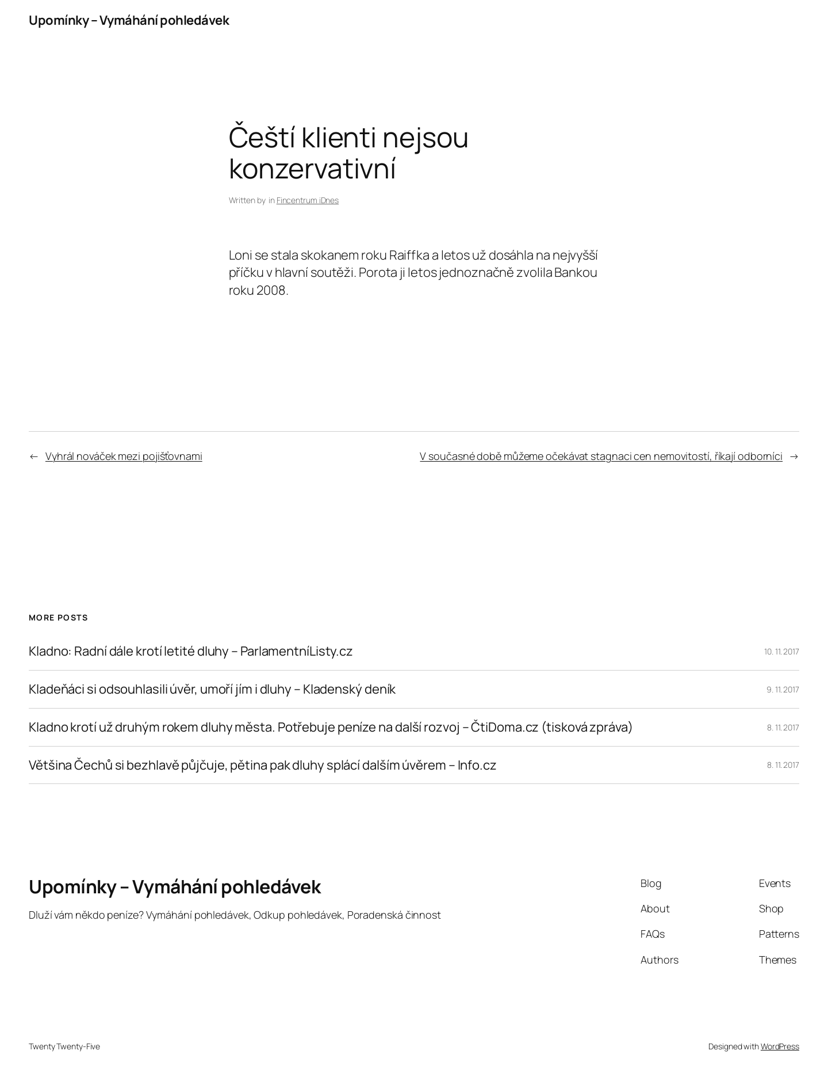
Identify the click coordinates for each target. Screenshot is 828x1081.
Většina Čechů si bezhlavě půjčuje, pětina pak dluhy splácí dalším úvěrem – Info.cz (263, 765)
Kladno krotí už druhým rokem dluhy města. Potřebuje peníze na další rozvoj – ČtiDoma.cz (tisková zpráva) (331, 727)
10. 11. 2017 (781, 651)
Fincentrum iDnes (308, 200)
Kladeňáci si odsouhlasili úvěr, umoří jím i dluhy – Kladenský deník (212, 689)
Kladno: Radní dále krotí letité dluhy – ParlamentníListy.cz (191, 651)
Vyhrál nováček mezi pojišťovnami (123, 456)
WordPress (780, 1046)
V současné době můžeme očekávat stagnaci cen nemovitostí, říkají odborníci (601, 456)
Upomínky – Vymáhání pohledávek (129, 20)
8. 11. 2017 (783, 727)
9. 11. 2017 (782, 689)
